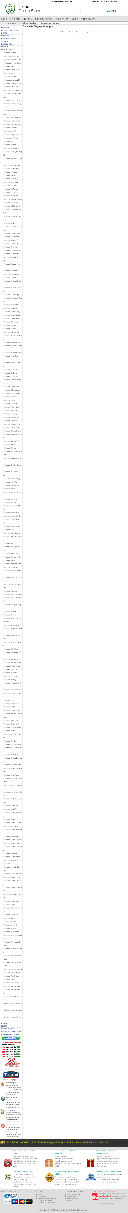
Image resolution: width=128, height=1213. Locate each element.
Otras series (7, 1029)
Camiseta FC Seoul (10, 404)
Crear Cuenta (42, 1196)
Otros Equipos (34, 23)
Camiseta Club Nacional (11, 274)
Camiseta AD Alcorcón (11, 56)
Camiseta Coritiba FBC (11, 305)
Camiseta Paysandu (10, 676)
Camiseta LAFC (8, 530)
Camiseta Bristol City (10, 179)
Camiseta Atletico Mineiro (12, 117)
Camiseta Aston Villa (10, 87)
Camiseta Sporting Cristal (12, 877)
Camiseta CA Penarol (10, 189)
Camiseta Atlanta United (11, 100)
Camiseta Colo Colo (10, 278)
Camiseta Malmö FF (10, 560)
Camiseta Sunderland (11, 901)
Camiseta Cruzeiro (9, 329)
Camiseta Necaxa (9, 615)
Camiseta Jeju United (10, 499)
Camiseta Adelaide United (12, 60)
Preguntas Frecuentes (74, 1194)
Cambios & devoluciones (46, 1203)
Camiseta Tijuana (9, 921)
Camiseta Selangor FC (11, 836)
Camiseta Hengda (9, 448)
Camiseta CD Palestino (11, 206)
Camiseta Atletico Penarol (12, 124)
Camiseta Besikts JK (10, 148)
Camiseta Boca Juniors (11, 165)
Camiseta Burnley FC (10, 182)
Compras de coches (45, 1200)
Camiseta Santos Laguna (12, 823)
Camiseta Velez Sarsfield (12, 973)
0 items (113, 11)
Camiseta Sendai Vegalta (12, 840)
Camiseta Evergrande (11, 387)
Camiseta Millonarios (10, 567)
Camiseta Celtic (8, 223)
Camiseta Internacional (11, 485)
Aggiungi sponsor (10, 1034)
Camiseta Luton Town (11, 554)
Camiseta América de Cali (12, 83)
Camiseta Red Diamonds (12, 744)
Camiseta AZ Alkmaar (11, 138)
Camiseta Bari (8, 141)
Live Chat (102, 1196)
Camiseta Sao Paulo (10, 826)
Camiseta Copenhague (11, 295)
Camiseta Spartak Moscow (12, 874)
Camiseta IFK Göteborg (11, 479)
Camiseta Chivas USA (11, 244)
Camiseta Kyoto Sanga (11, 526)
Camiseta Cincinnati (10, 247)
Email (109, 1196)
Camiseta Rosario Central (12, 765)
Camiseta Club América (11, 250)
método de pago (72, 1198)
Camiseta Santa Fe (10, 809)
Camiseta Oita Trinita (10, 649)
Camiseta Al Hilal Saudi (11, 70)
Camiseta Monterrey (10, 591)
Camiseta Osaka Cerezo (12, 666)
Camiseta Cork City (10, 308)
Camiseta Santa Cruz (10, 806)
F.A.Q (116, 1)
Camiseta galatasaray (11, 427)
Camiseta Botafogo (10, 172)
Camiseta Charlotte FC (11, 237)
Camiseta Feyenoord (10, 410)
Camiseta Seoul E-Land (11, 843)
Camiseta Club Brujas (11, 254)
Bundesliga (7, 44)
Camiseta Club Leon (10, 271)
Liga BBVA (5, 28)
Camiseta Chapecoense (11, 233)
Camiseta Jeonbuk (9, 502)
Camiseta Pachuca (10, 669)
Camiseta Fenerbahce (11, 407)
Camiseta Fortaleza (10, 421)
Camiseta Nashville (10, 611)
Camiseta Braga (9, 175)
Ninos (4, 1023)
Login (40, 1194)
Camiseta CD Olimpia (11, 203)
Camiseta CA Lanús (10, 186)
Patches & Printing (10, 30)
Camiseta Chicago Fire (11, 240)
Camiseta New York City (11, 625)
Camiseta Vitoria (9, 979)
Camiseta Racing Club (11, 724)
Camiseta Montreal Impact (12, 594)
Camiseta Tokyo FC (10, 925)
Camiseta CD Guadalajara (12, 199)
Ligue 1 (4, 47)
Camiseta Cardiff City (10, 192)
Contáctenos (108, 1)
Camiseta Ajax (8, 66)
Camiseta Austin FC (10, 128)
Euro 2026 (5, 36)
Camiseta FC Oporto (10, 400)
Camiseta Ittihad (9, 489)
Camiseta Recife (9, 731)
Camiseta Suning (9, 904)
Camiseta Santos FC (10, 819)
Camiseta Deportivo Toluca (12, 353)
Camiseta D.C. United (11, 332)
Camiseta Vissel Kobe (11, 976)
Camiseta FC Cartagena (11, 393)
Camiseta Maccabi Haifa (12, 557)
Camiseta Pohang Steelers (12, 690)
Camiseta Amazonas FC (11, 80)
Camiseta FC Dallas (10, 397)
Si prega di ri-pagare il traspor (11, 1032)
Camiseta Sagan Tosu (11, 775)
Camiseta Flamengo (10, 414)
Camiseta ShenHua (10, 853)
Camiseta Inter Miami (10, 482)
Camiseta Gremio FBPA (11, 441)
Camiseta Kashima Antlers (12, 516)
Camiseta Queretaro (10, 720)
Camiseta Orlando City (11, 659)
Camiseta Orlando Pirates (12, 663)
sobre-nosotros (72, 1196)
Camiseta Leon (8, 543)
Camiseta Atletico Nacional (12, 121)
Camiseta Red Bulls (10, 741)
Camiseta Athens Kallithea (12, 90)
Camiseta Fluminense (11, 417)
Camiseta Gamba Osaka (12, 431)
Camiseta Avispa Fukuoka (12, 134)
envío (69, 1200)
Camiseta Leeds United (11, 533)
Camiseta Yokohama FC (11, 986)
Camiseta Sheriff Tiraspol (12, 857)
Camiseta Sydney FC (10, 915)
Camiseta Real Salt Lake (12, 727)
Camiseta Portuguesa (11, 703)
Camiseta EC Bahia (10, 370)
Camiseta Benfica (9, 53)
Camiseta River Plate (10, 755)
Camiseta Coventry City (11, 312)
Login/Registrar (96, 1)
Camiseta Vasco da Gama (12, 969)
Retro (4, 33)
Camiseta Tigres (9, 918)
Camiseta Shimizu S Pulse (12, 860)
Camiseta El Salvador (11, 376)
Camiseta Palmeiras (10, 673)
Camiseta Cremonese (11, 322)
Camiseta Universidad (11, 932)
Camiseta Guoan (9, 445)
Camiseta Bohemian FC (11, 169)
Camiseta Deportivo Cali (11, 342)
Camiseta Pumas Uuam (11, 710)
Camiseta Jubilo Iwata (11, 513)
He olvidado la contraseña (47, 1198)
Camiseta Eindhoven (10, 373)
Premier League (9, 39)
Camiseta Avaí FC (9, 131)
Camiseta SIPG (8, 864)
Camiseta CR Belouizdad (12, 318)
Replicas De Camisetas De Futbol (66, 1210)
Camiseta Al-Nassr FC (11, 73)
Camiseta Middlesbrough (12, 564)
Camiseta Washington (11, 983)
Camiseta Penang (9, 680)
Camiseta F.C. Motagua (11, 390)
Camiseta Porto (8, 700)
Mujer (4, 1026)
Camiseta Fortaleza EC (11, 424)
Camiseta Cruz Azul (10, 325)
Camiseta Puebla (9, 707)
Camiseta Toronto (9, 928)
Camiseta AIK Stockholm (12, 63)
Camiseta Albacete (10, 77)
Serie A (4, 41)
